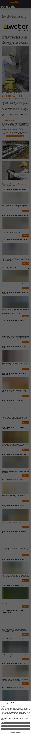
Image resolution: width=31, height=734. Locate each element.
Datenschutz (18, 732)
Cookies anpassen (5, 728)
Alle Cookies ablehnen (5, 725)
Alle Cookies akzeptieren (6, 722)
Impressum (12, 732)
